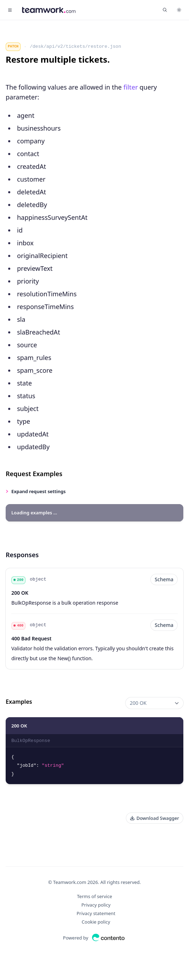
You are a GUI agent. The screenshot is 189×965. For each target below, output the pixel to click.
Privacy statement (96, 913)
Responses (22, 554)
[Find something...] (165, 10)
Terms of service (94, 896)
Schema (164, 579)
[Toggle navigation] (10, 10)
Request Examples (34, 473)
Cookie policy (96, 922)
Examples (19, 702)
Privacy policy (95, 905)
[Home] (48, 10)
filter (130, 87)
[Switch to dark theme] (179, 10)
